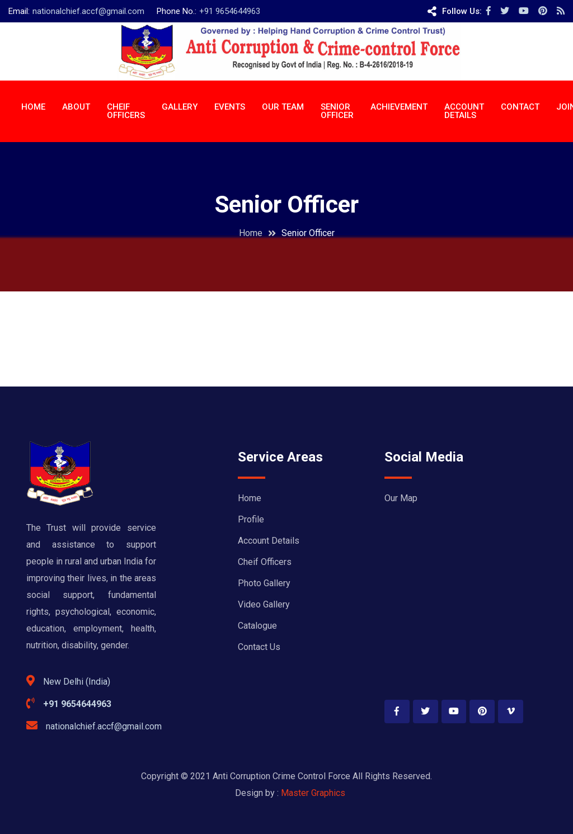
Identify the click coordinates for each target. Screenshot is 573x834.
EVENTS (229, 107)
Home (33, 107)
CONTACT (520, 107)
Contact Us (259, 647)
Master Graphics (313, 793)
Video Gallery (264, 604)
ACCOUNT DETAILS (464, 111)
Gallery (180, 107)
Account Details (268, 540)
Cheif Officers (265, 562)
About (76, 107)
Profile (251, 519)
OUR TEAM (283, 107)
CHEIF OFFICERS (126, 111)
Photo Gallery (264, 583)
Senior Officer (337, 111)
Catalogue (257, 625)
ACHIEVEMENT (399, 107)
